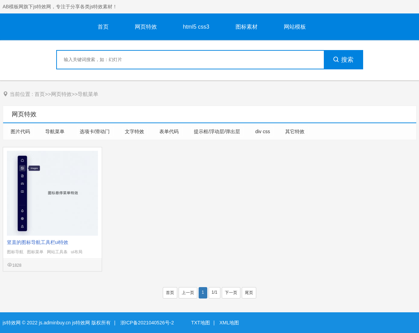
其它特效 (295, 131)
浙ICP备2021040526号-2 (147, 322)
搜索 (343, 59)
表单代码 (169, 131)
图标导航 (15, 251)
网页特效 (146, 27)
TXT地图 (200, 322)
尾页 (249, 292)
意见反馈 (404, 311)
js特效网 (12, 322)
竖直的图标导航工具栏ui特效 (38, 242)
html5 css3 (196, 27)
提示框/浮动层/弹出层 (217, 131)
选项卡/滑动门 (95, 131)
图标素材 (247, 27)
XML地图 (229, 322)
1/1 (215, 292)
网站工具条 (57, 251)
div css (263, 131)
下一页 (231, 292)
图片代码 (21, 131)
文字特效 (135, 131)
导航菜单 (88, 94)
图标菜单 (35, 251)
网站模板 (295, 27)
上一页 (188, 292)
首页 (103, 27)
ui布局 (76, 251)
